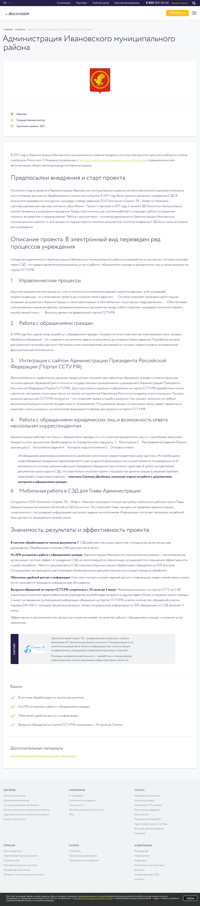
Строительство (11, 860)
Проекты (20, 30)
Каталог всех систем (14, 818)
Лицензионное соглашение (84, 860)
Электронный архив (14, 795)
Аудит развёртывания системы (150, 823)
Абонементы (141, 814)
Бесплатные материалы (126, 3)
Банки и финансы (12, 850)
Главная (8, 30)
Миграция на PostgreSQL (147, 818)
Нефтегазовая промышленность (20, 855)
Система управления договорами (21, 804)
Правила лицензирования (83, 855)
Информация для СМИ (146, 874)
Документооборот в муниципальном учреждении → (43, 756)
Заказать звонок (179, 3)
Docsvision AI (76, 804)
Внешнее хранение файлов (148, 828)
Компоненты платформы (82, 800)
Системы (9, 789)
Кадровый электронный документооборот (26, 814)
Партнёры (81, 3)
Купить (74, 845)
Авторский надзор (144, 800)
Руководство (141, 850)
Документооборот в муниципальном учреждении (112, 160)
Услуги (139, 789)
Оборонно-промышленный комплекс (23, 874)
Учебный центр (100, 3)
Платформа (77, 789)
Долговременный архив (16, 800)
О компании (63, 3)
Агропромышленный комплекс (20, 864)
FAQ (71, 814)
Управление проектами (147, 795)
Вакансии (139, 869)
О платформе (76, 795)
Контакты (139, 878)
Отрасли (9, 845)
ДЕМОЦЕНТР (177, 13)
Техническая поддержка (147, 809)
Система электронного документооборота (26, 809)
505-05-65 (157, 3)
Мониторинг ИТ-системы (148, 804)
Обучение (139, 833)
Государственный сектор (16, 869)
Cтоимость (75, 850)
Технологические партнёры (149, 864)
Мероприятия (142, 855)
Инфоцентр (140, 860)
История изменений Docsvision (86, 809)
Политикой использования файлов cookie (92, 898)
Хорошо (190, 898)
